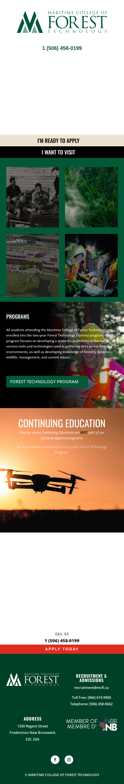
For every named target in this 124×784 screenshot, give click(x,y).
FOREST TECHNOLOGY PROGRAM (44, 381)
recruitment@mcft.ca (91, 687)
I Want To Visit (58, 152)
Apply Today (62, 649)
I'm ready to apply (58, 140)
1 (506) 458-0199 (62, 48)
